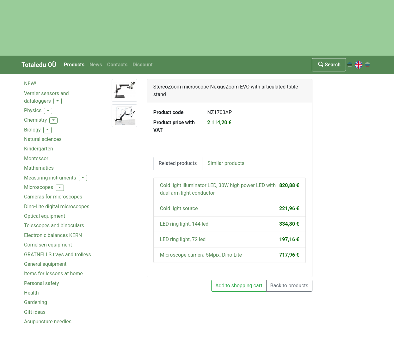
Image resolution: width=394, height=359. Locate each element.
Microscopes (38, 187)
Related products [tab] (178, 163)
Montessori (37, 158)
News (95, 65)
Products (74, 65)
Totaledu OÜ (39, 65)
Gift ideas (35, 312)
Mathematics (39, 168)
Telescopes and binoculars (54, 225)
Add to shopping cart (238, 286)
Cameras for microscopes (53, 197)
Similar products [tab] (226, 163)
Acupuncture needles (47, 322)
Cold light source (179, 208)
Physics (32, 110)
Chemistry (35, 120)
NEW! (30, 84)
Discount (142, 65)
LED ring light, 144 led (184, 224)
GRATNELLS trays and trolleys (57, 255)
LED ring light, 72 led (183, 239)
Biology (32, 130)
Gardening (35, 302)
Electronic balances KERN (53, 235)
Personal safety (41, 283)
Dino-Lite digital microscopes (56, 207)
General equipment (45, 264)
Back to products (289, 286)
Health (31, 293)
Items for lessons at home (53, 274)
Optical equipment (44, 216)
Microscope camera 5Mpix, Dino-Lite (201, 255)
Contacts (117, 65)
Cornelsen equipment (48, 245)
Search (329, 65)
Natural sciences (43, 139)
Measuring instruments (50, 178)
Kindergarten (38, 149)
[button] (57, 101)
